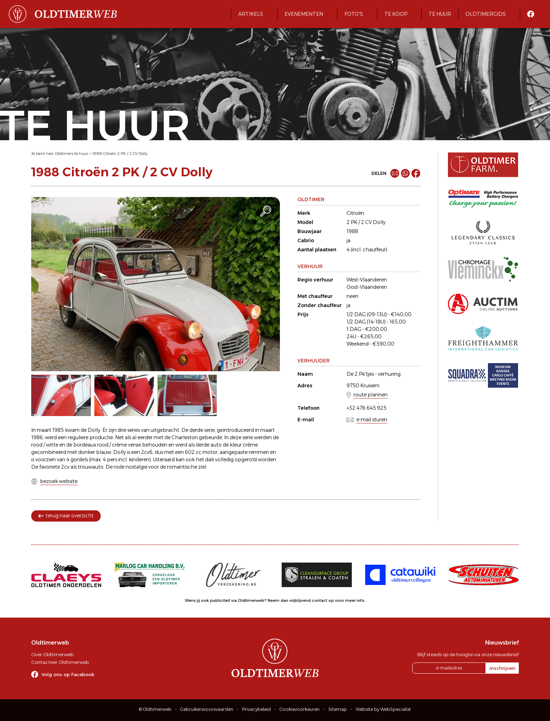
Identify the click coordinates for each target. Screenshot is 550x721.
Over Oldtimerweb (52, 654)
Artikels (250, 14)
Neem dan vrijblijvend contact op (301, 600)
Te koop (395, 14)
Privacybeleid (256, 709)
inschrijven (502, 668)
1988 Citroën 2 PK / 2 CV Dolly (120, 153)
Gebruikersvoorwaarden (206, 709)
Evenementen (303, 14)
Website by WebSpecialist (383, 709)
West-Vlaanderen (367, 280)
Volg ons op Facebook (67, 674)
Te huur (440, 14)
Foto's (353, 14)
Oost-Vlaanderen (367, 287)
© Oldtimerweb (155, 709)
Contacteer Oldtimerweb (60, 662)
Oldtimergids (485, 14)
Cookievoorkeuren (300, 709)
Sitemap (337, 709)
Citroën (355, 213)
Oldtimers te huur (71, 153)
